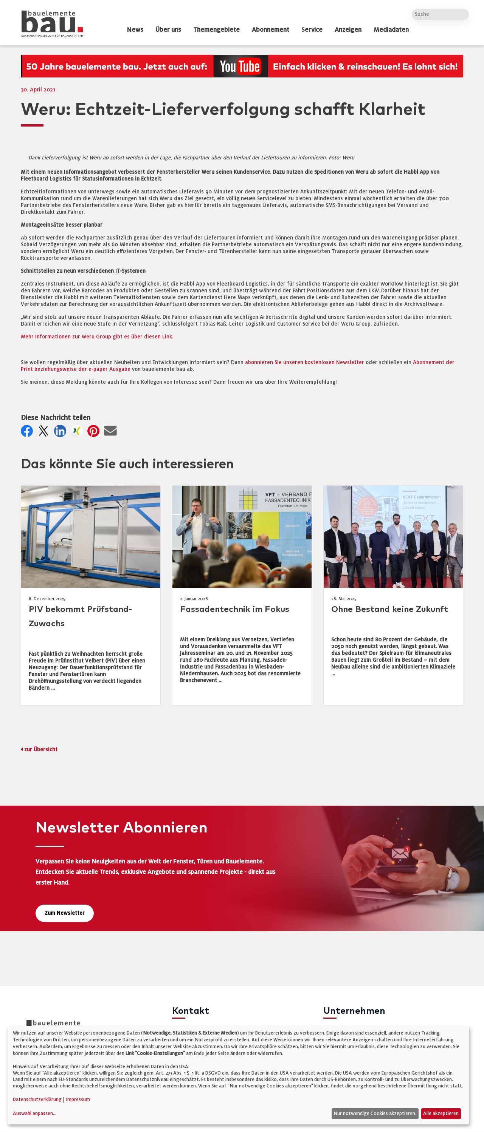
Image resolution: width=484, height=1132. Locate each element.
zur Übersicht (40, 749)
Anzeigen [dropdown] (348, 29)
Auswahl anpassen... (34, 1113)
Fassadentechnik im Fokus (234, 609)
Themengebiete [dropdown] (216, 29)
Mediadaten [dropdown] (391, 29)
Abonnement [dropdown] (270, 29)
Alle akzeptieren (441, 1113)
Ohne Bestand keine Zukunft (389, 609)
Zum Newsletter (65, 913)
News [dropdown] (135, 29)
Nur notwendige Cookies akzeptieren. (375, 1113)
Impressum (78, 1099)
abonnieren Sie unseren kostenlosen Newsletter (304, 362)
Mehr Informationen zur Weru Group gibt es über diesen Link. (97, 337)
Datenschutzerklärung (37, 1099)
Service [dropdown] (312, 29)
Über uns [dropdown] (168, 29)
